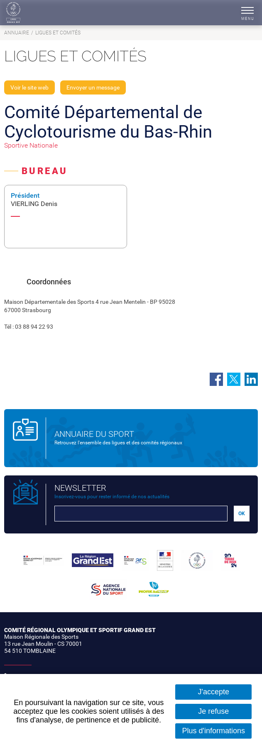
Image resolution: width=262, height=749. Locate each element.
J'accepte (213, 692)
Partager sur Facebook (216, 379)
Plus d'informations (213, 731)
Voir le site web (29, 87)
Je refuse (213, 711)
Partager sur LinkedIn (251, 379)
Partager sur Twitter (233, 379)
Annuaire (16, 33)
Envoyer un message (93, 87)
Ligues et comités (58, 33)
